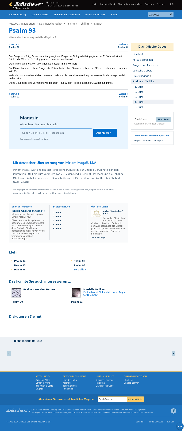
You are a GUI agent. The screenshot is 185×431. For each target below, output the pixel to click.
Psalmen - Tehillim (78, 23)
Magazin (39, 389)
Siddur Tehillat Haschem (88, 174)
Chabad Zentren (131, 383)
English (137, 140)
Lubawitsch (74, 410)
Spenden (149, 4)
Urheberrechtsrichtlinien (64, 193)
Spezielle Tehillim (94, 289)
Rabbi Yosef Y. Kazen (77, 412)
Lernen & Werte (40, 14)
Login (94, 4)
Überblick (128, 380)
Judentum (107, 412)
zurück (38, 46)
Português (158, 140)
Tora (99, 412)
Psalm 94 (19, 260)
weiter (99, 46)
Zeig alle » (80, 269)
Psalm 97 (79, 260)
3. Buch (57, 220)
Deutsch (161, 4)
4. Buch (97, 23)
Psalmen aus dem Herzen (39, 289)
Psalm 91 (77, 301)
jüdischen (127, 412)
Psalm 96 (19, 269)
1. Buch (57, 212)
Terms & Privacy (155, 422)
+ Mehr (114, 14)
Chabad (65, 410)
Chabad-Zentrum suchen (130, 4)
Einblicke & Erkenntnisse (67, 14)
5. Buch (57, 228)
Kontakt (170, 422)
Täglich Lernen (69, 386)
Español (147, 140)
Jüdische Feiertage (104, 380)
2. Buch (57, 216)
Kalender (67, 383)
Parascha (100, 383)
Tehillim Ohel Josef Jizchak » (28, 210)
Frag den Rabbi (107, 4)
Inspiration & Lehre (95, 14)
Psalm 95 (19, 265)
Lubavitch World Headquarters (132, 410)
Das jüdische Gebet (50, 23)
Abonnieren (68, 389)
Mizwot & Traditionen (22, 23)
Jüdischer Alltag (17, 14)
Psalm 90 (17, 301)
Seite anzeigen (98, 237)
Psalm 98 (79, 265)
